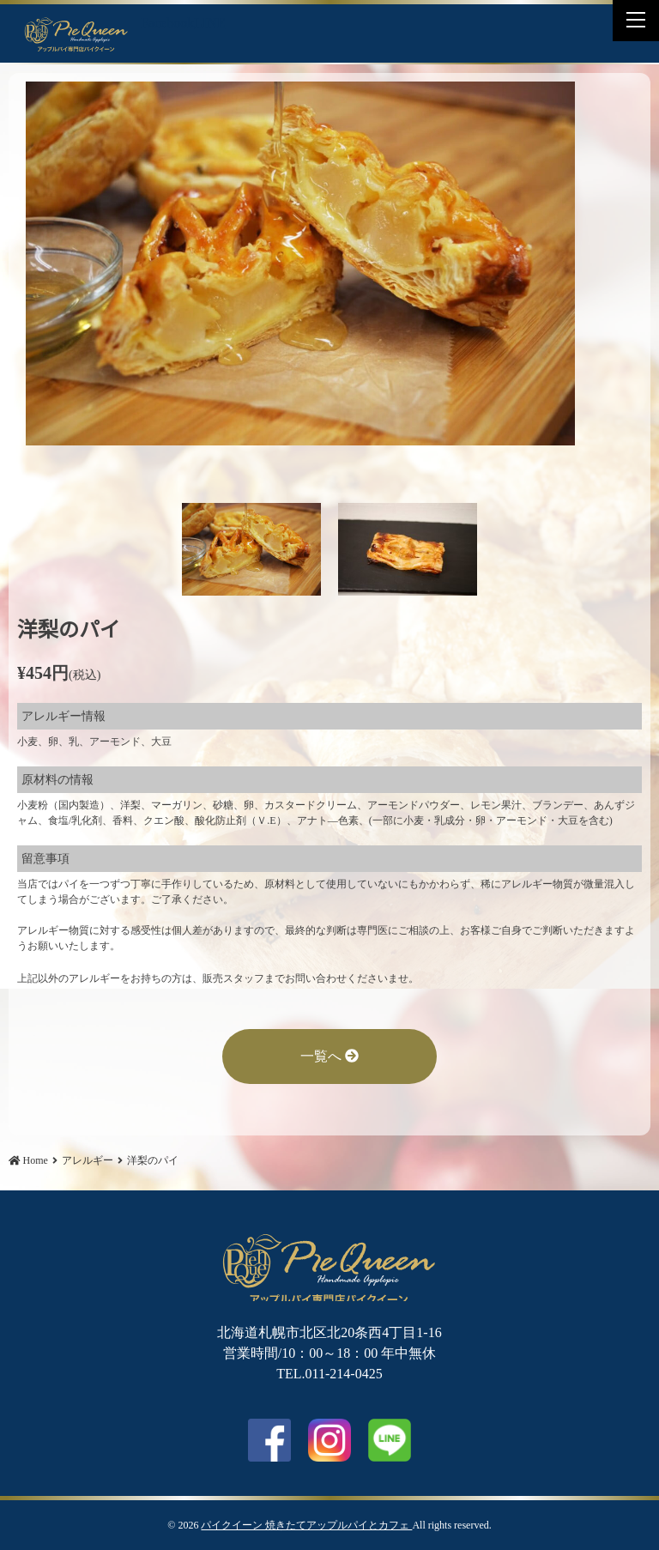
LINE (209, 22)
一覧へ (329, 1056)
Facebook (167, 22)
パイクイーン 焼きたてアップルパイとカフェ (306, 1525)
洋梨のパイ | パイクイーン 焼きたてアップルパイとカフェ (76, 33)
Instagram (329, 1440)
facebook (269, 1440)
